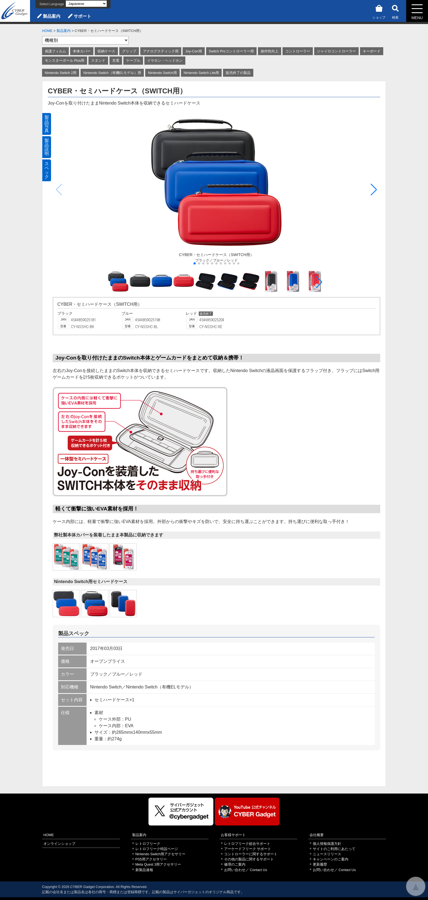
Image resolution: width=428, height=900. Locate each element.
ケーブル (133, 60)
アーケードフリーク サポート (247, 849)
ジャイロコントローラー (336, 51)
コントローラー (297, 51)
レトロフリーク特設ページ (156, 849)
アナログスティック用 (161, 51)
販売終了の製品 (238, 73)
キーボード (372, 51)
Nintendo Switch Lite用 (201, 73)
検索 (395, 11)
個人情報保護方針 (327, 844)
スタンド (98, 60)
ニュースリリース (327, 854)
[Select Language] (86, 4)
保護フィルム (55, 51)
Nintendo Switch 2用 (60, 73)
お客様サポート (233, 835)
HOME (47, 31)
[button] (374, 190)
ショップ (378, 11)
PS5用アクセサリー (151, 859)
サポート (82, 16)
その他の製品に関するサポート (249, 859)
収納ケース (106, 51)
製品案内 (51, 16)
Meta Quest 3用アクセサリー (158, 864)
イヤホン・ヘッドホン (165, 60)
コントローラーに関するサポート (250, 854)
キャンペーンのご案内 (330, 859)
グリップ (129, 51)
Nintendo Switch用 (162, 73)
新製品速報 (144, 870)
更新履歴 (320, 864)
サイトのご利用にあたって (334, 849)
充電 (115, 60)
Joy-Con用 (193, 51)
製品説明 (46, 147)
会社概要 (317, 835)
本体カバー (82, 51)
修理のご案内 (234, 864)
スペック (46, 170)
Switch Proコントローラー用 (231, 51)
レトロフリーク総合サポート (247, 844)
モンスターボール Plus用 (64, 60)
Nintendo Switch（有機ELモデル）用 (112, 73)
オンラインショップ (59, 844)
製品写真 (46, 124)
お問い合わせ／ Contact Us (245, 870)
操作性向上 (269, 51)
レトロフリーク (147, 844)
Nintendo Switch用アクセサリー (160, 854)
